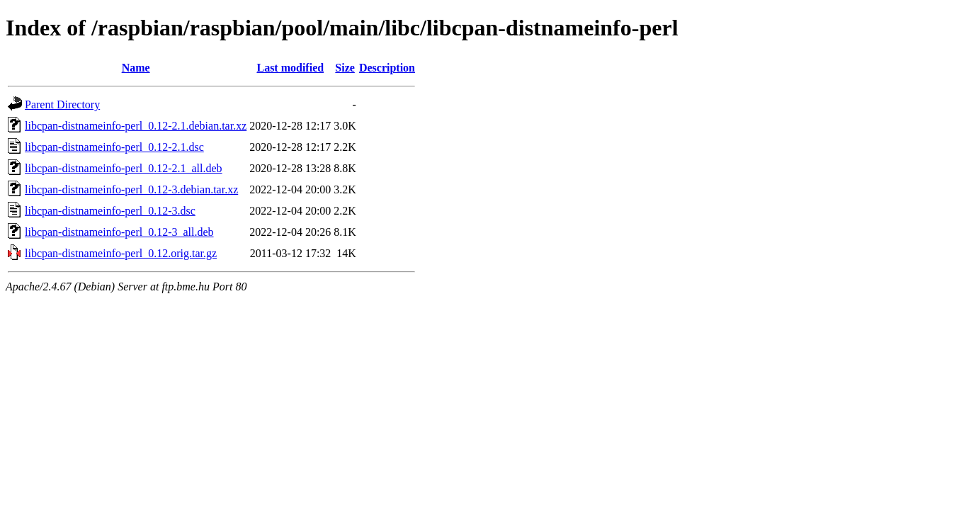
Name (136, 68)
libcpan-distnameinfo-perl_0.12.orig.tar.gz (121, 253)
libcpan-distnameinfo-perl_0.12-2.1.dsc (114, 147)
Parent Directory (62, 104)
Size (345, 68)
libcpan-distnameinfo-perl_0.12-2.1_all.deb (123, 168)
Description (387, 68)
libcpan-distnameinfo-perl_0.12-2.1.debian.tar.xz (135, 126)
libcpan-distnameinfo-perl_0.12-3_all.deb (119, 232)
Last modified (290, 68)
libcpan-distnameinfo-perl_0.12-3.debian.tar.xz (131, 189)
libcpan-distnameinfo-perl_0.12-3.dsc (110, 211)
